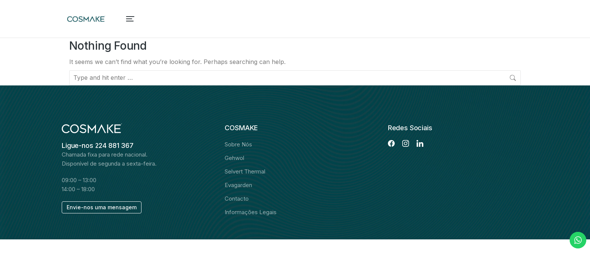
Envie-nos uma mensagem (102, 207)
